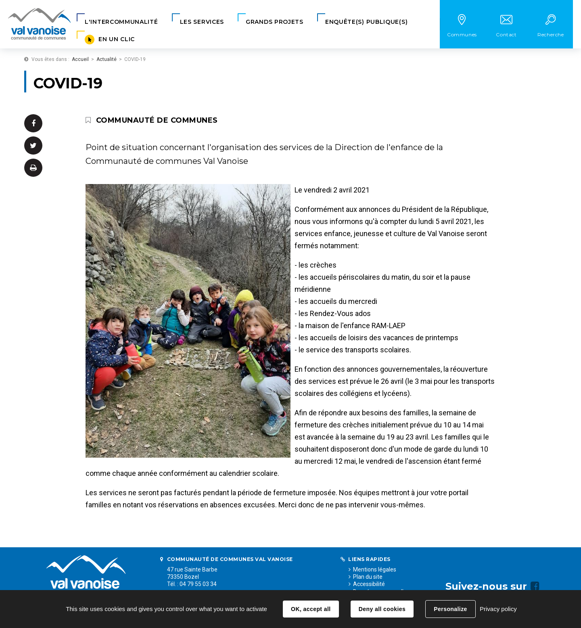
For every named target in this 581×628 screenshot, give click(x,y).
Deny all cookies (382, 609)
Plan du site (367, 577)
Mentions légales (374, 569)
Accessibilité (369, 584)
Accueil (80, 59)
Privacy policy (498, 608)
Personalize (450, 609)
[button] (121, 22)
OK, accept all (310, 609)
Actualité (106, 59)
